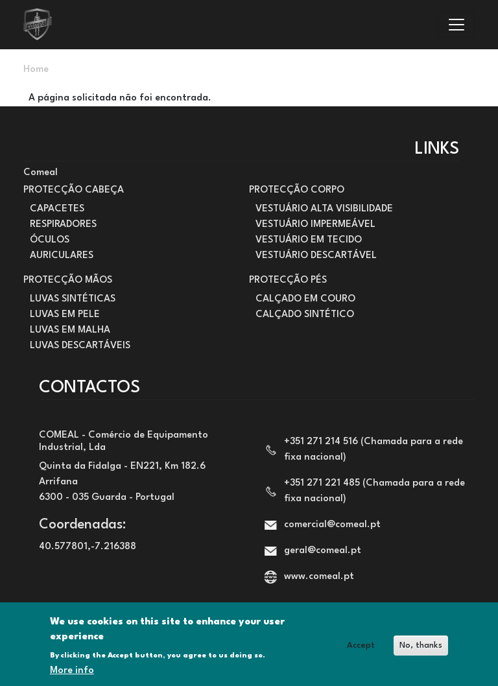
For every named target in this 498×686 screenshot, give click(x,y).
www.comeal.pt (319, 577)
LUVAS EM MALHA (70, 330)
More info (72, 677)
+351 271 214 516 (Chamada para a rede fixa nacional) (373, 449)
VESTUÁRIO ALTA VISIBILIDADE (324, 209)
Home (36, 70)
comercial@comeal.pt (332, 525)
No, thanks (420, 652)
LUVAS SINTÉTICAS (72, 299)
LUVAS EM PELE (65, 315)
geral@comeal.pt (322, 551)
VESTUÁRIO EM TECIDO (308, 240)
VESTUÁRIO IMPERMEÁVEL (315, 225)
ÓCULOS (49, 240)
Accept (361, 652)
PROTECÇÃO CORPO (296, 190)
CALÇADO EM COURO (305, 299)
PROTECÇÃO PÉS (288, 280)
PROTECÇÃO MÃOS (67, 280)
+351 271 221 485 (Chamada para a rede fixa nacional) (374, 491)
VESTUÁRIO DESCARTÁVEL (316, 256)
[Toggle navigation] (456, 25)
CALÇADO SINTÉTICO (304, 315)
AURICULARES (61, 256)
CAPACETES (57, 209)
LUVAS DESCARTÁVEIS (80, 346)
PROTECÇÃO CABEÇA (73, 190)
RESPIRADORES (63, 225)
